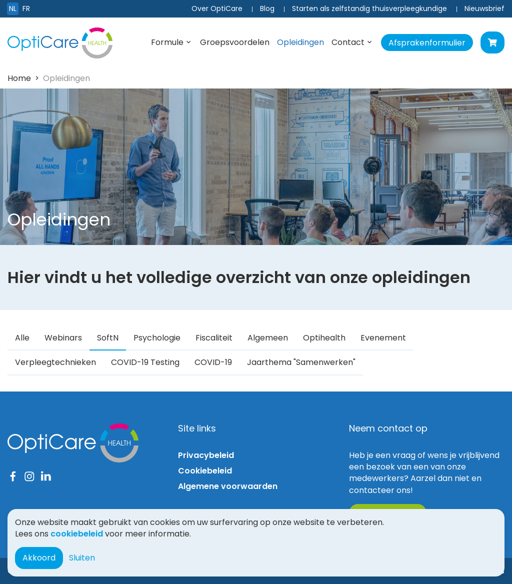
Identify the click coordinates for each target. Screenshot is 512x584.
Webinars (63, 338)
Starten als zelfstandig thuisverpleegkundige (369, 9)
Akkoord (39, 558)
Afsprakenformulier (427, 42)
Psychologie (157, 338)
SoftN (107, 338)
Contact (348, 42)
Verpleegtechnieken (55, 362)
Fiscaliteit (214, 338)
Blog (267, 9)
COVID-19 (213, 362)
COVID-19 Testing (145, 362)
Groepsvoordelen (235, 42)
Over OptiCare (217, 9)
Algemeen (268, 338)
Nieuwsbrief (484, 9)
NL (12, 9)
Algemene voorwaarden (228, 486)
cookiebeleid (76, 534)
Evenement (383, 338)
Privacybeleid (206, 455)
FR (26, 9)
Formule (167, 42)
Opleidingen (300, 42)
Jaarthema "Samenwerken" (301, 362)
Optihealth (324, 338)
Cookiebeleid (205, 470)
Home (19, 78)
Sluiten (82, 558)
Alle (22, 338)
